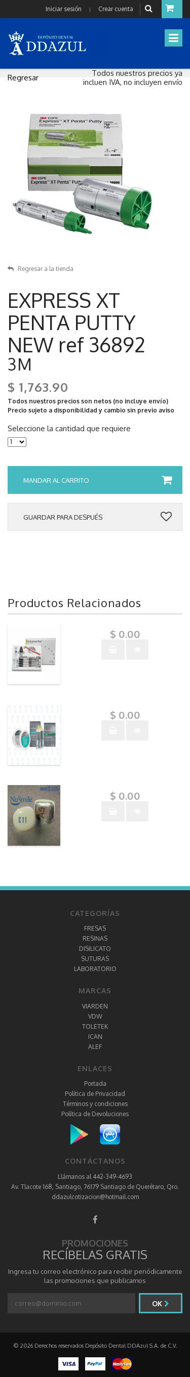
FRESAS (95, 928)
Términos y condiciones (95, 1104)
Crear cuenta (115, 9)
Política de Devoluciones (95, 1114)
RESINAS (95, 938)
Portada (95, 1083)
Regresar (23, 77)
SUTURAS (95, 958)
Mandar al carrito (97, 480)
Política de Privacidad (95, 1093)
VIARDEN (95, 1006)
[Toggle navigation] (173, 38)
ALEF (95, 1046)
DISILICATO (95, 948)
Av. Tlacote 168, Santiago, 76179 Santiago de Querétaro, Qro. (95, 1186)
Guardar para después (97, 517)
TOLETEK (95, 1026)
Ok (160, 1303)
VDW (95, 1016)
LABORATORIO (95, 969)
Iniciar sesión (64, 9)
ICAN (95, 1036)
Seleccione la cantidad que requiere (69, 428)
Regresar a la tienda (40, 268)
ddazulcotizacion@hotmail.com (95, 1197)
